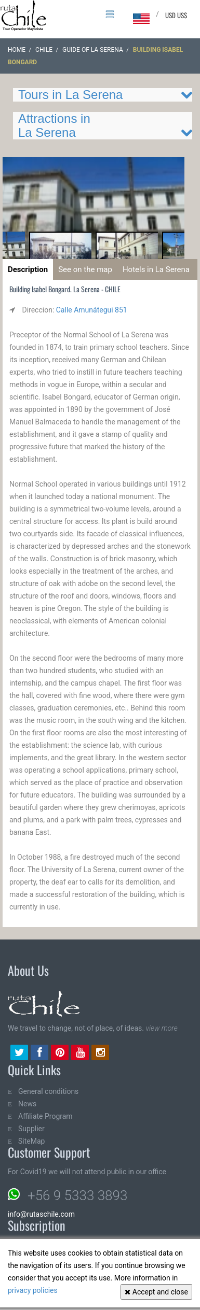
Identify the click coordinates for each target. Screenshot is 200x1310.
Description (28, 269)
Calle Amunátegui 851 (91, 310)
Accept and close (156, 1292)
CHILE (43, 49)
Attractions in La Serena (54, 125)
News (27, 1104)
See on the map (85, 269)
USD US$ (176, 15)
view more (161, 1028)
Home (16, 49)
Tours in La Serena (70, 95)
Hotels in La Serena (156, 269)
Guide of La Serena (92, 49)
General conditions (48, 1091)
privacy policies (33, 1290)
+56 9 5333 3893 (77, 1195)
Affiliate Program (45, 1116)
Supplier (31, 1128)
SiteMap (31, 1141)
